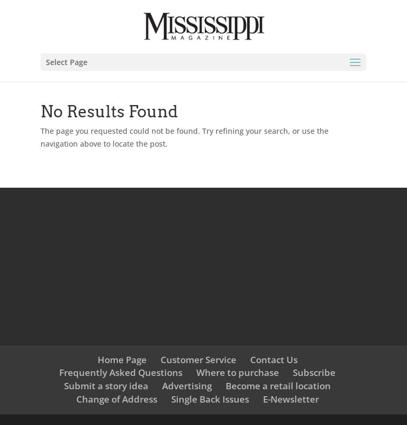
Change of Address (116, 399)
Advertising (187, 386)
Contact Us (274, 360)
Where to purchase (237, 372)
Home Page (122, 360)
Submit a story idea (106, 386)
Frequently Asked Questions (120, 372)
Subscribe (314, 372)
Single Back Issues (210, 399)
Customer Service (198, 360)
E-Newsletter (291, 399)
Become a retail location (278, 386)
